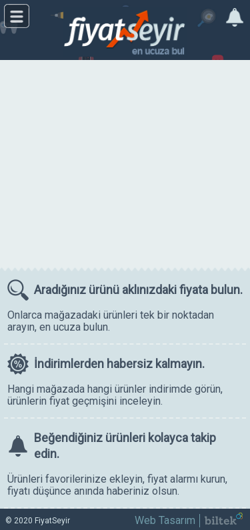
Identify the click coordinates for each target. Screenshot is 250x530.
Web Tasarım (165, 520)
